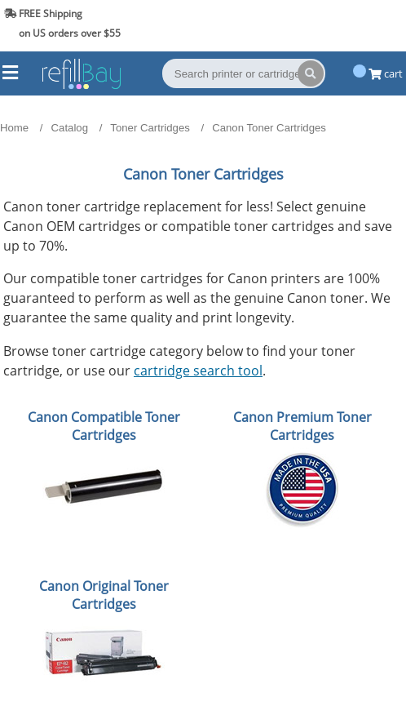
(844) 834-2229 (360, 23)
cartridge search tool (198, 371)
